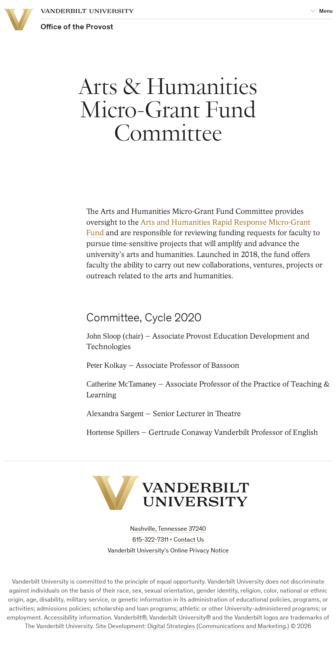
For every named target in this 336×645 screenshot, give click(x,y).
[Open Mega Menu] (321, 11)
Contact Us (189, 540)
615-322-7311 (150, 540)
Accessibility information (77, 618)
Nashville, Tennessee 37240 (168, 529)
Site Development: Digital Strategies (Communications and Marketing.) (192, 627)
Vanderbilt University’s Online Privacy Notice (168, 551)
